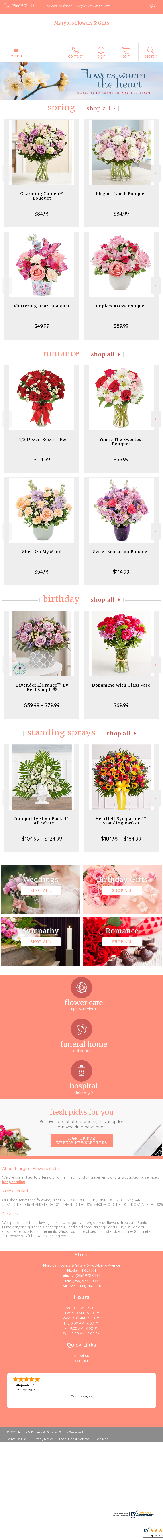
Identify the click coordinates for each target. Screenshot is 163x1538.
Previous (7, 173)
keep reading (13, 1182)
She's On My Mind (42, 551)
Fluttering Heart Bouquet (42, 306)
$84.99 (42, 213)
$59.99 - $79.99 (42, 705)
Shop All (99, 108)
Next (156, 173)
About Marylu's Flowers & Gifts (31, 1168)
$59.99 (121, 326)
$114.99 (42, 459)
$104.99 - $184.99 (121, 838)
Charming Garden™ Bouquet (42, 196)
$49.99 (41, 326)
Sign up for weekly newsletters (81, 1140)
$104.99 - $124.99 (42, 838)
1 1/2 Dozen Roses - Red (42, 439)
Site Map (102, 1439)
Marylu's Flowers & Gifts (81, 23)
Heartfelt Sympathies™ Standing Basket (121, 821)
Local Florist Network (74, 1439)
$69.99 (121, 705)
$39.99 (121, 459)
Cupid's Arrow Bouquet (121, 306)
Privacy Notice (43, 1439)
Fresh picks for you (81, 1118)
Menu (16, 56)
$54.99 (42, 571)
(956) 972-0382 (24, 5)
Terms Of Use (17, 1439)
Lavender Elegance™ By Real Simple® (42, 687)
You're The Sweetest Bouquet (121, 441)
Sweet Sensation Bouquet (121, 551)
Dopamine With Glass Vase (121, 685)
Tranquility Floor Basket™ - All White (42, 821)
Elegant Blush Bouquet (121, 193)
